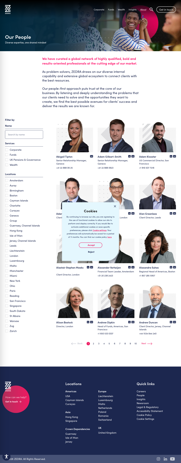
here (109, 237)
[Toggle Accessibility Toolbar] (6, 456)
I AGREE (90, 245)
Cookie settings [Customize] (99, 230)
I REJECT (90, 251)
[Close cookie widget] (115, 206)
